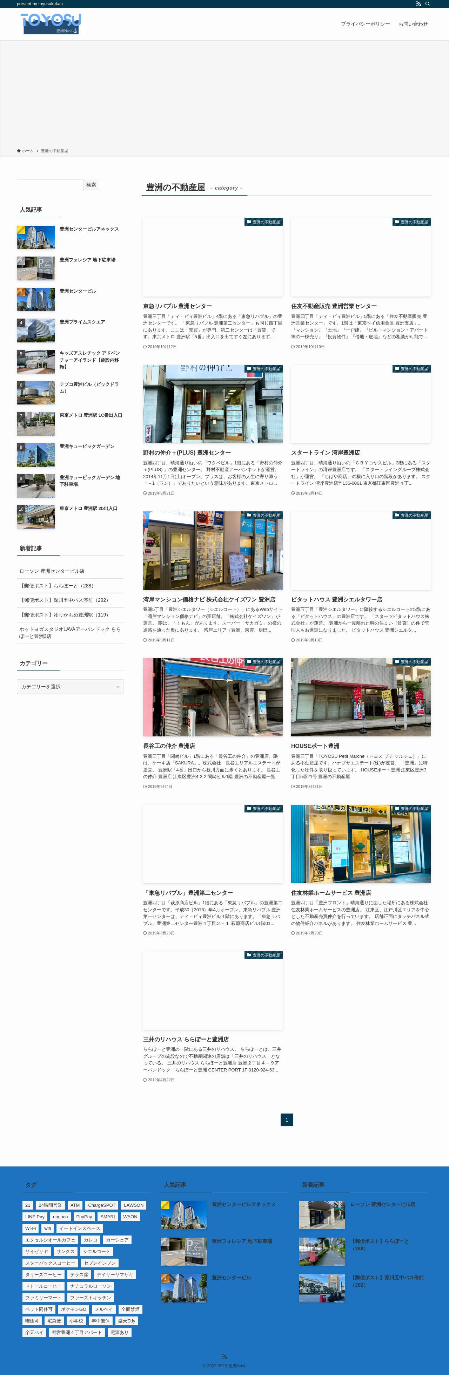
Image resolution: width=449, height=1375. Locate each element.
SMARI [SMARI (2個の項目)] (107, 1216)
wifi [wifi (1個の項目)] (47, 1228)
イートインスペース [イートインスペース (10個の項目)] (79, 1228)
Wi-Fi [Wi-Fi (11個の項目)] (30, 1228)
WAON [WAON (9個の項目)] (130, 1216)
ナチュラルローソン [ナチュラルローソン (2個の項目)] (90, 1286)
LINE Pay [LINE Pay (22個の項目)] (35, 1216)
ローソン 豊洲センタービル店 (52, 571)
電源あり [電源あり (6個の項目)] (119, 1332)
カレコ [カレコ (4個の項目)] (91, 1240)
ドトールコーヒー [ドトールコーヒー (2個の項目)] (43, 1286)
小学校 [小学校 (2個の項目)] (76, 1320)
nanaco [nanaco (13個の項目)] (60, 1216)
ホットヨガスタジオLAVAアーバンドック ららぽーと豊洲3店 (70, 632)
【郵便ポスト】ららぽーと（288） (57, 585)
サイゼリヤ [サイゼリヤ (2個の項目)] (36, 1251)
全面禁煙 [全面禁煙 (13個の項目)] (130, 1309)
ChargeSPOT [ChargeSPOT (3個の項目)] (101, 1205)
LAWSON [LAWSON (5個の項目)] (133, 1205)
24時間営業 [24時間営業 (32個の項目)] (50, 1205)
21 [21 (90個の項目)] (27, 1205)
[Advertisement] (224, 95)
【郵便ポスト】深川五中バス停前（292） (65, 600)
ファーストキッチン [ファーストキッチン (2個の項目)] (90, 1297)
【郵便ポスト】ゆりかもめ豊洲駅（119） (65, 615)
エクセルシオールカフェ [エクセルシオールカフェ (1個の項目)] (50, 1240)
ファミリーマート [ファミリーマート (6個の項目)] (43, 1297)
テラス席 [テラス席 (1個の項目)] (79, 1274)
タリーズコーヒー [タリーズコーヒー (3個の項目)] (43, 1274)
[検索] (427, 4)
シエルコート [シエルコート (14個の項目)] (96, 1251)
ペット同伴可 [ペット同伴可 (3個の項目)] (39, 1309)
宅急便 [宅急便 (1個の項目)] (54, 1320)
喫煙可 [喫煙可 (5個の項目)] (32, 1320)
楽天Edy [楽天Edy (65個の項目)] (126, 1320)
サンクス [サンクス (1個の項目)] (65, 1251)
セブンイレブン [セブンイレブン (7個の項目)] (100, 1263)
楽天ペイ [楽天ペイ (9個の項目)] (34, 1332)
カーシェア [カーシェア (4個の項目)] (117, 1240)
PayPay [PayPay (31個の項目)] (84, 1216)
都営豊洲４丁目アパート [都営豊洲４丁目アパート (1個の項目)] (77, 1332)
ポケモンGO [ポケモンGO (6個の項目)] (73, 1309)
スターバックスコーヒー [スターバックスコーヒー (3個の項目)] (50, 1263)
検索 (91, 185)
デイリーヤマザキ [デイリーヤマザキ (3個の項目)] (115, 1274)
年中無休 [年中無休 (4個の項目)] (101, 1320)
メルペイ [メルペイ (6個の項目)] (104, 1309)
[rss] (418, 4)
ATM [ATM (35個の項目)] (75, 1205)
